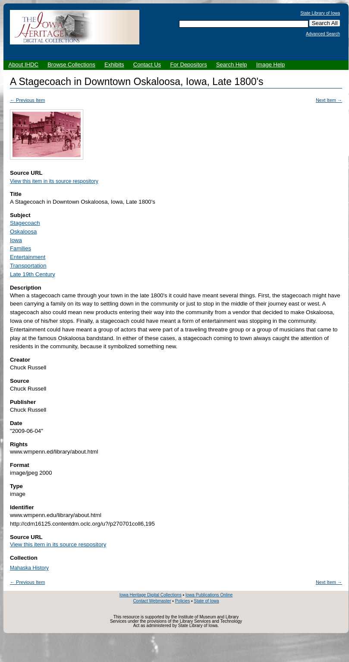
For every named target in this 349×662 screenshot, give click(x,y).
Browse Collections (71, 64)
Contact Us (147, 64)
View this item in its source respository (54, 181)
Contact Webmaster (152, 601)
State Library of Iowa (320, 13)
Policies (182, 601)
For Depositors (188, 64)
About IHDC (23, 64)
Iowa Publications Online (209, 595)
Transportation (28, 265)
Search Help (231, 64)
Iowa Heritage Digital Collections (150, 595)
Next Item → (329, 100)
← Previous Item (27, 100)
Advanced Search (323, 34)
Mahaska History (29, 568)
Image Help (270, 64)
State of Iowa (206, 601)
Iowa (16, 240)
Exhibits (114, 64)
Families (20, 248)
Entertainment (27, 257)
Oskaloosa (23, 231)
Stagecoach (25, 223)
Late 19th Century (32, 274)
